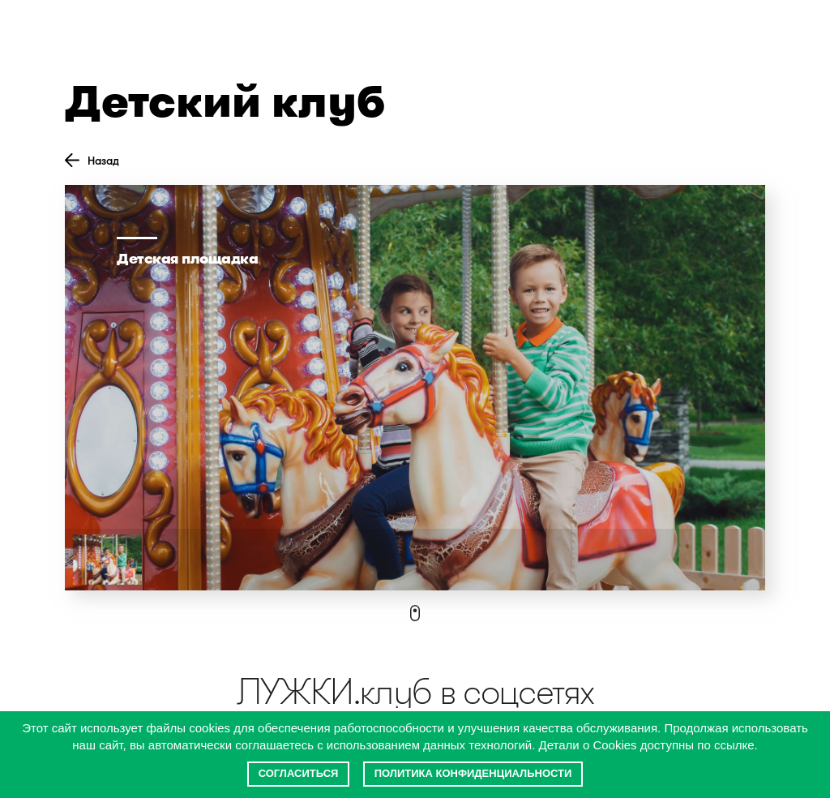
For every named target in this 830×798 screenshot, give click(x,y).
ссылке (734, 745)
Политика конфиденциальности (473, 773)
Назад (92, 160)
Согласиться (299, 773)
